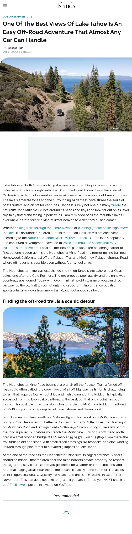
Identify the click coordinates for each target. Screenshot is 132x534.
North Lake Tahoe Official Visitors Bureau (57, 238)
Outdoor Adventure (17, 16)
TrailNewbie (18, 484)
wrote (116, 205)
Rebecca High (15, 47)
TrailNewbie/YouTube (120, 129)
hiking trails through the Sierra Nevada (45, 228)
